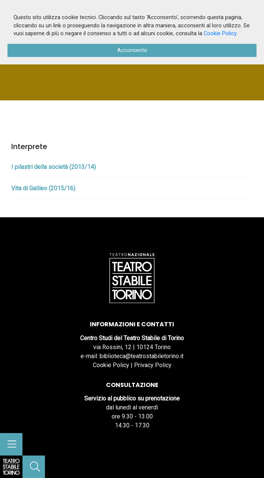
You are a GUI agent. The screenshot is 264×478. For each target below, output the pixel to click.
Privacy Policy (153, 365)
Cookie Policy (111, 365)
